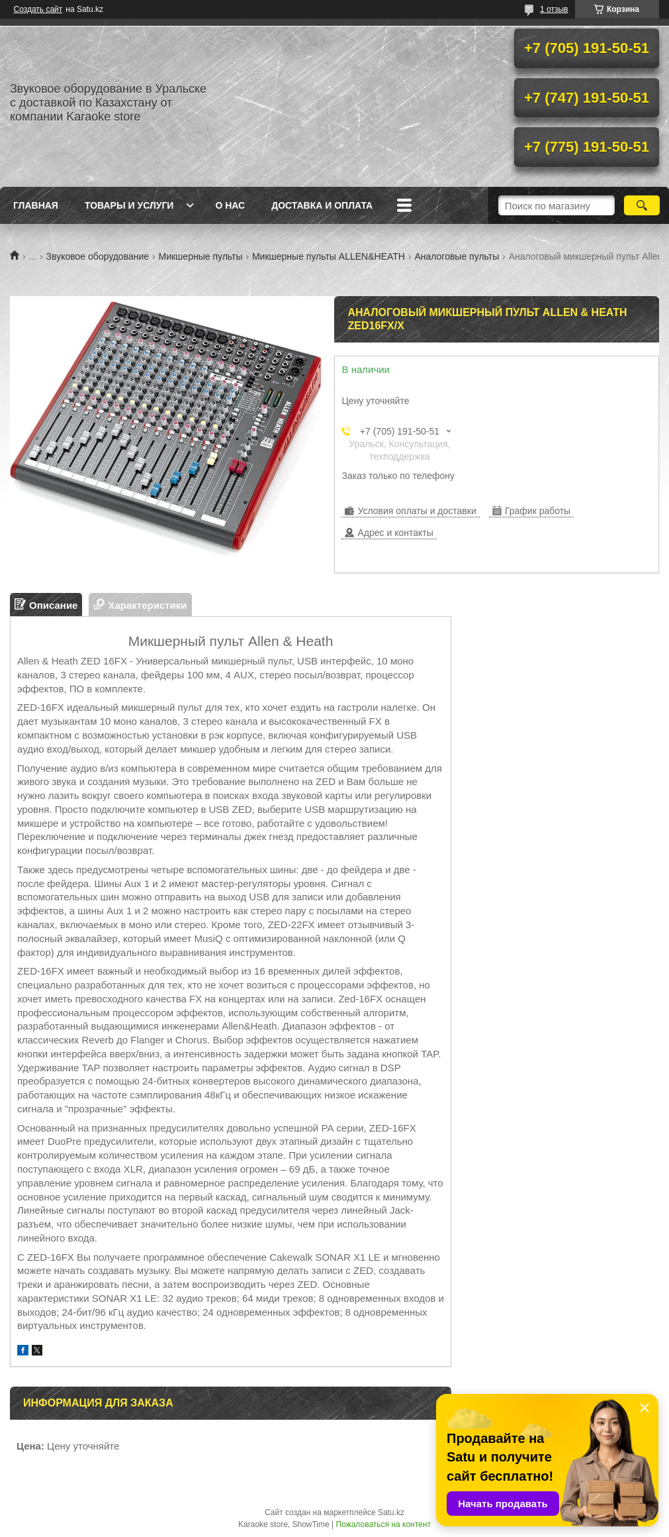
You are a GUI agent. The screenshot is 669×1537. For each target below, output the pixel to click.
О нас (230, 205)
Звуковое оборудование (98, 256)
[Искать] (642, 205)
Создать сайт (38, 9)
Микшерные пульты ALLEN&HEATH (328, 256)
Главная (35, 205)
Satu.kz (391, 1512)
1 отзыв (554, 9)
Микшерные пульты (201, 256)
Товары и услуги (129, 205)
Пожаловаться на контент (383, 1524)
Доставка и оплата (322, 205)
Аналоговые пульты (456, 256)
